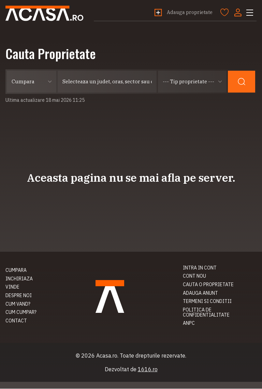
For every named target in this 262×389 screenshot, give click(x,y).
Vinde (12, 287)
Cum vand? (17, 304)
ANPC (189, 324)
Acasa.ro (45, 13)
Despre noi (18, 296)
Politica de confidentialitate (206, 312)
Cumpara (16, 270)
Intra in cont (200, 268)
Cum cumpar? (21, 313)
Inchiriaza (19, 279)
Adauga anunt (200, 293)
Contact (16, 321)
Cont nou (194, 277)
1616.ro (148, 369)
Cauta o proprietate (208, 285)
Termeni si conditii (207, 302)
